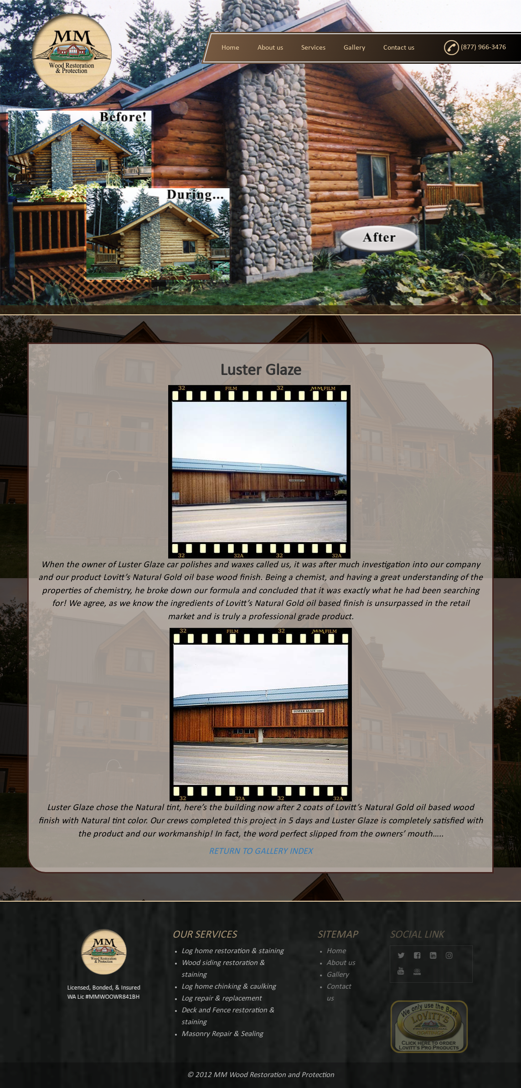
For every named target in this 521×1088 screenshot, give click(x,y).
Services (313, 47)
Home (230, 47)
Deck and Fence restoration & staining (222, 1016)
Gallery (354, 47)
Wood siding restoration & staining (218, 969)
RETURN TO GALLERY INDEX (258, 851)
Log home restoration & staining (227, 951)
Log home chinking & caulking (223, 986)
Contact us (398, 47)
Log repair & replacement (216, 998)
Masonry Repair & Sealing (217, 1034)
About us (270, 47)
